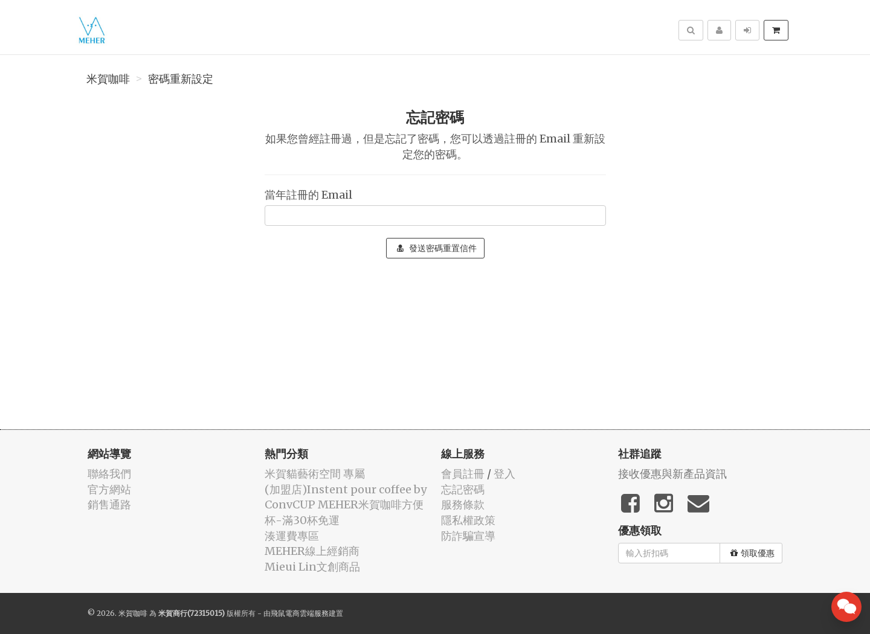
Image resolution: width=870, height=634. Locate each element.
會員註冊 (463, 474)
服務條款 (463, 504)
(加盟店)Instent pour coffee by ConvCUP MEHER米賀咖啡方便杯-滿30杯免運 (346, 504)
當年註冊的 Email (308, 195)
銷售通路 (109, 504)
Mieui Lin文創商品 (312, 567)
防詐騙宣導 (468, 536)
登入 (504, 474)
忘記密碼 (463, 489)
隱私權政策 (468, 520)
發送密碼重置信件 (437, 248)
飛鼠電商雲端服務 (300, 613)
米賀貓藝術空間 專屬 (315, 474)
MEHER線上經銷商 (312, 551)
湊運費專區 (292, 536)
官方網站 (109, 489)
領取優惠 (752, 553)
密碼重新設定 (180, 79)
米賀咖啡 (108, 79)
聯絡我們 (109, 474)
